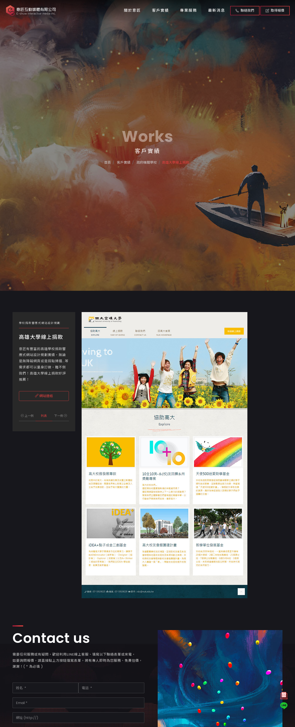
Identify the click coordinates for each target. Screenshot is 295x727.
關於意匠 (132, 10)
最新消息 (216, 10)
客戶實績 (160, 10)
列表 (44, 416)
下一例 (60, 416)
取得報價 (275, 10)
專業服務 (188, 10)
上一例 (27, 416)
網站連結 (44, 395)
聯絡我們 (244, 10)
